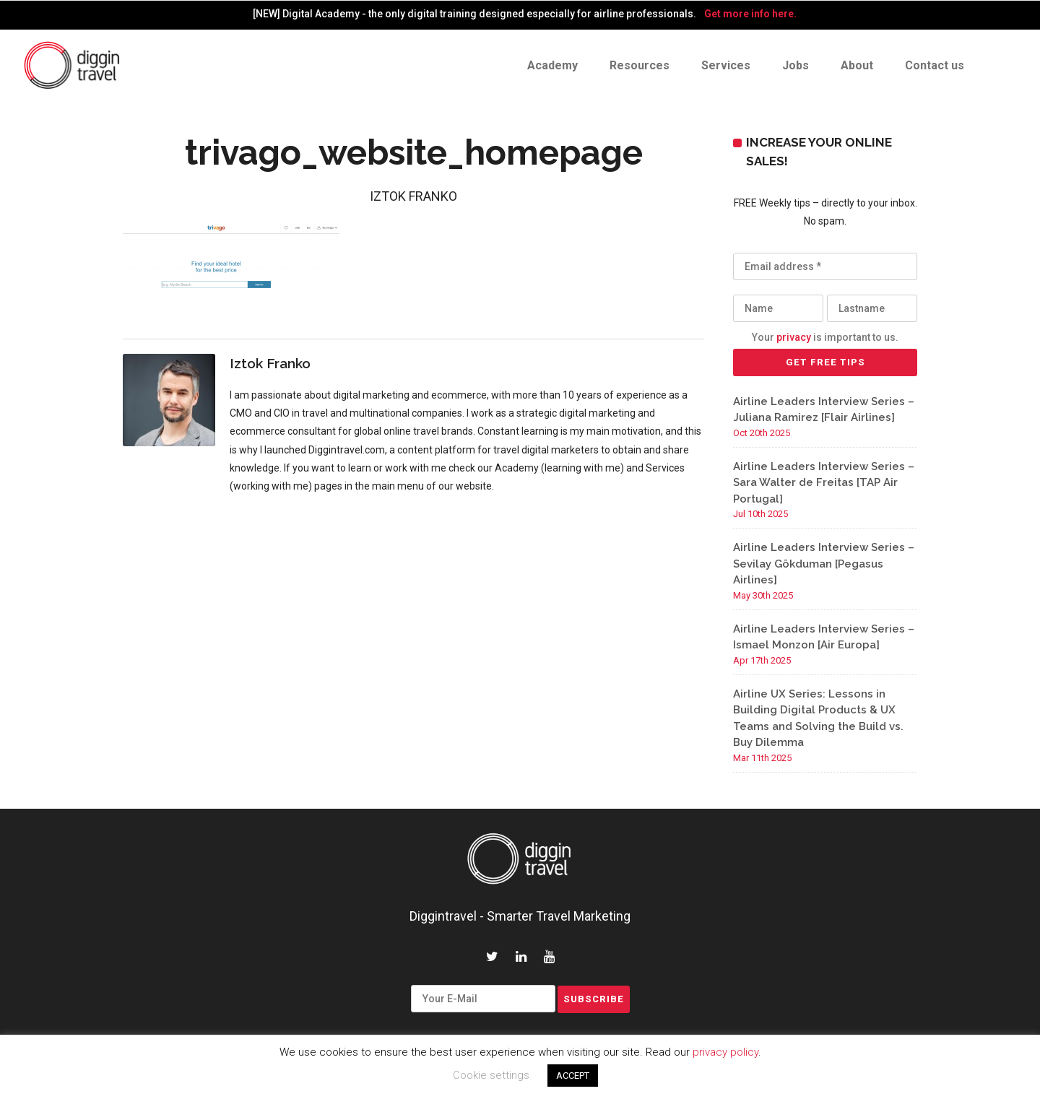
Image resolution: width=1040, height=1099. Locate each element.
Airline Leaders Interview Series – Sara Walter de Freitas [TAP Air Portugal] (823, 482)
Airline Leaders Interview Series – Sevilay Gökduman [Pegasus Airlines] (823, 563)
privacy (793, 337)
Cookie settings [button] (491, 1075)
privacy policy (725, 1052)
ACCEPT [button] (572, 1075)
